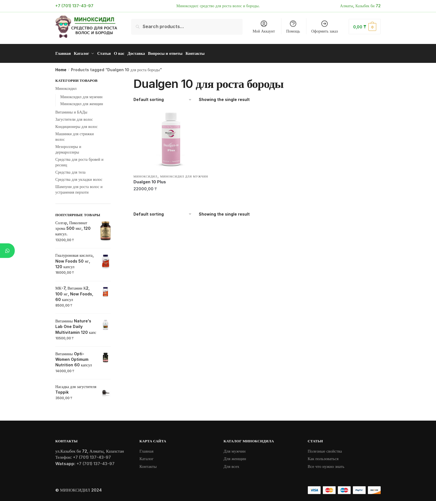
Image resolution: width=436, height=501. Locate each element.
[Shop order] (162, 98)
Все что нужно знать (326, 464)
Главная (146, 449)
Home (60, 67)
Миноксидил (145, 174)
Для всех (231, 464)
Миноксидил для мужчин (184, 174)
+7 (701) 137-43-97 (74, 5)
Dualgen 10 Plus (149, 179)
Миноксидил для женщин (81, 101)
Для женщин (235, 456)
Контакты (148, 464)
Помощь (293, 26)
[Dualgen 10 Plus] (171, 138)
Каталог (147, 456)
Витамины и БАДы (71, 110)
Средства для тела (70, 170)
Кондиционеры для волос (76, 124)
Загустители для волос (74, 117)
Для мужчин (235, 449)
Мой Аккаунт (263, 26)
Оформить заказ (324, 26)
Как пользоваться (323, 456)
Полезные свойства (325, 449)
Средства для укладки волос (78, 177)
